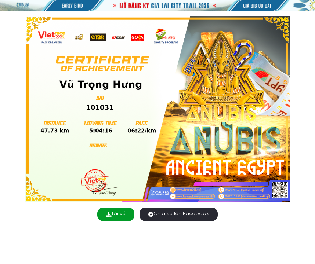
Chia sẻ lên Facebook (178, 214)
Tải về (116, 214)
